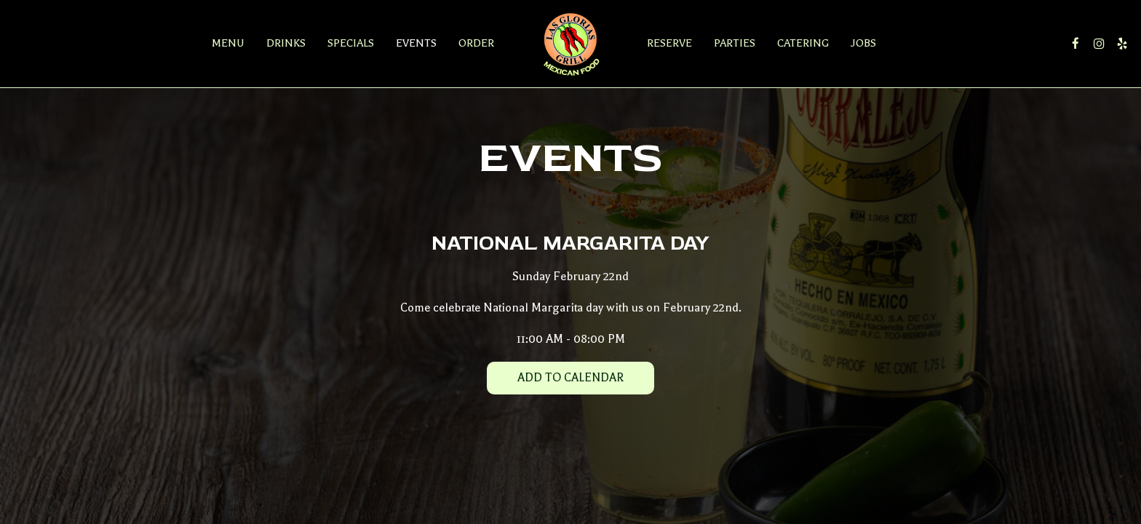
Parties (734, 43)
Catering (803, 43)
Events (416, 43)
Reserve (669, 43)
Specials (350, 43)
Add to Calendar (570, 377)
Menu (228, 43)
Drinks (286, 43)
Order (476, 43)
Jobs (863, 43)
